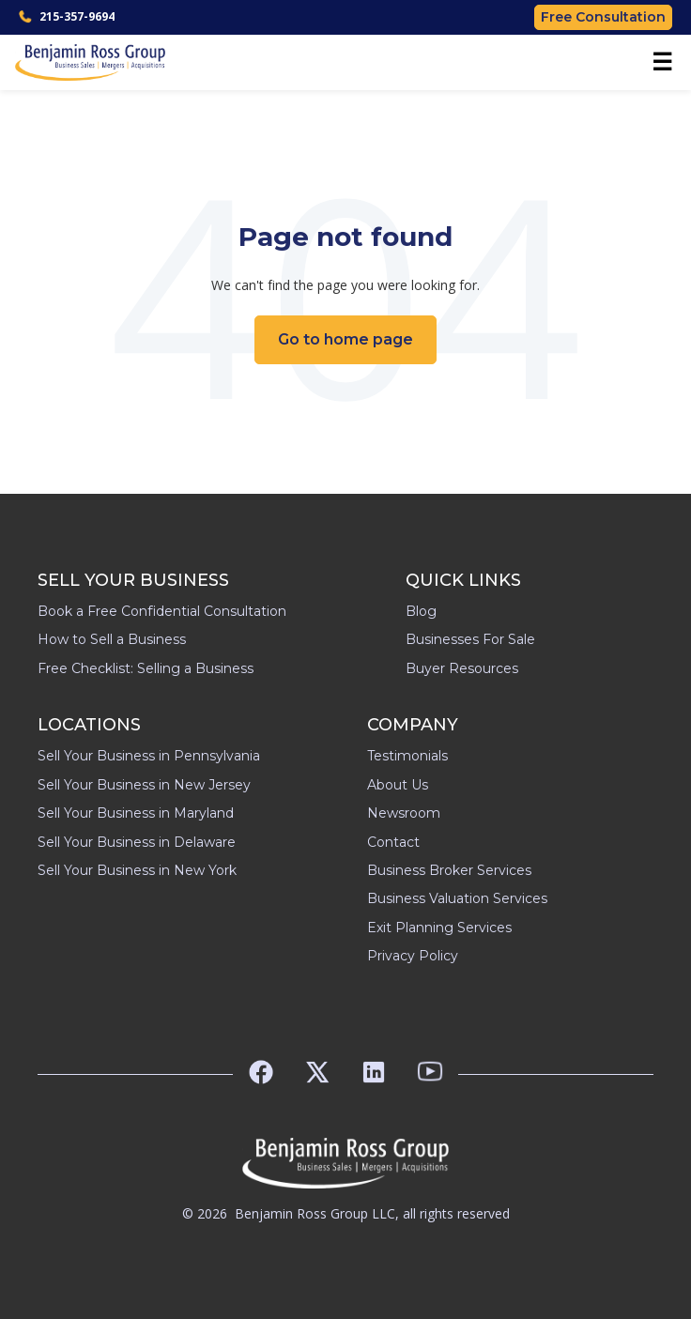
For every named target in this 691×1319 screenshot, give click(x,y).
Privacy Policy (412, 955)
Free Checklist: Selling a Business (145, 668)
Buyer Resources (462, 668)
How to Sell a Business (112, 639)
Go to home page (345, 339)
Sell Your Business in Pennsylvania (149, 755)
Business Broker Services (449, 870)
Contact (393, 842)
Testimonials (407, 755)
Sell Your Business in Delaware (137, 842)
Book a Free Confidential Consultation (162, 611)
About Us (397, 784)
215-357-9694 (67, 16)
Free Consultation (603, 16)
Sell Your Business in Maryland (136, 813)
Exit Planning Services (439, 927)
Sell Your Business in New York (137, 870)
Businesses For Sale (470, 639)
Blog (421, 611)
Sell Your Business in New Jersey (144, 784)
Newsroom (403, 813)
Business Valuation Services (457, 898)
